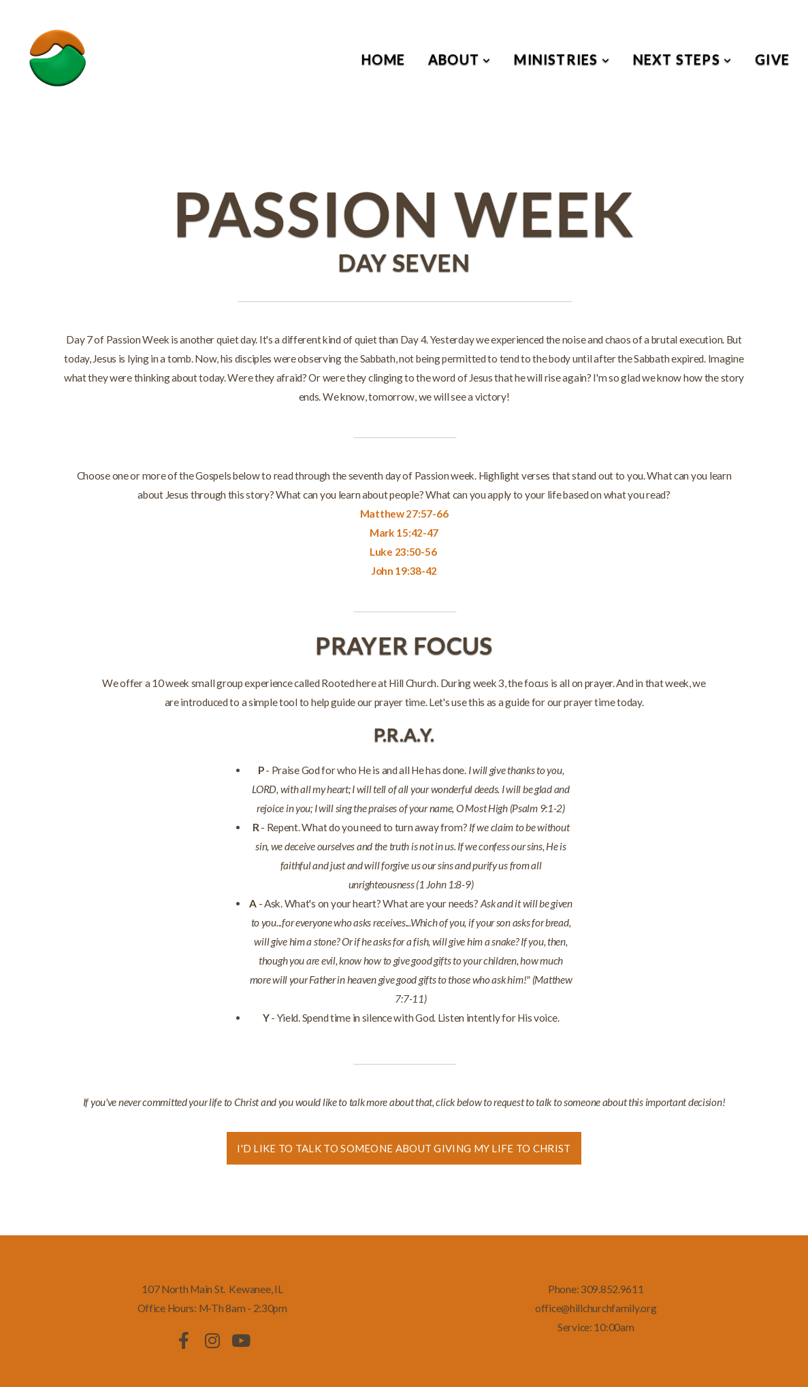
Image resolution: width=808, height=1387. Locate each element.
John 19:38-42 (404, 571)
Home (383, 59)
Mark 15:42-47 (404, 533)
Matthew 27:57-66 (404, 513)
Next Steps (682, 59)
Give (772, 59)
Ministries (561, 59)
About (459, 59)
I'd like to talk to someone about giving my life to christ (403, 1148)
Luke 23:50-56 (403, 552)
